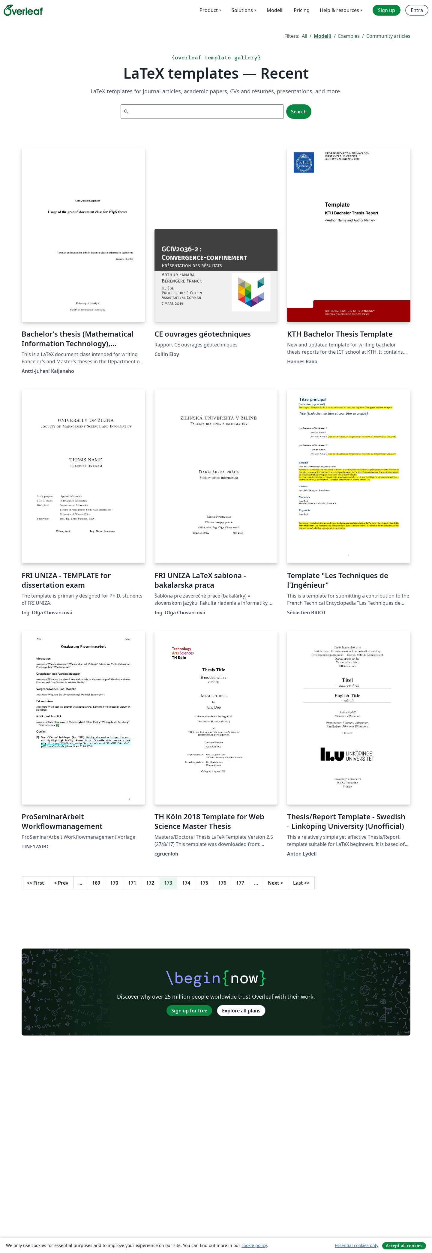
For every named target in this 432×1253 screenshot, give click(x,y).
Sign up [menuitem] (386, 10)
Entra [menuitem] (417, 10)
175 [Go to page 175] (204, 883)
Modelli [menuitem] (275, 10)
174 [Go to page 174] (186, 883)
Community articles (388, 36)
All (304, 36)
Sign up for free (189, 1010)
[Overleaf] (23, 10)
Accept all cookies (404, 1246)
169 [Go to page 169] (96, 883)
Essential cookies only (356, 1245)
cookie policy (254, 1245)
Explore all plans (241, 1010)
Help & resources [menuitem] (339, 10)
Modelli (323, 36)
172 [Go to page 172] (150, 883)
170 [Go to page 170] (114, 883)
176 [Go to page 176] (222, 883)
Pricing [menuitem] (302, 10)
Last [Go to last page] (301, 883)
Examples (349, 36)
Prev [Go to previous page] (61, 883)
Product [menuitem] (209, 10)
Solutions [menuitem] (242, 10)
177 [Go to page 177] (240, 883)
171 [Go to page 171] (132, 883)
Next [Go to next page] (275, 883)
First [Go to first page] (35, 883)
